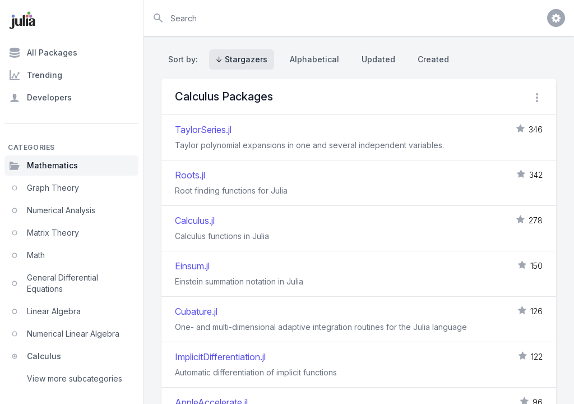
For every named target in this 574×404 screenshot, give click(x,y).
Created (433, 59)
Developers (40, 97)
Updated (378, 59)
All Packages (43, 52)
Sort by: (185, 59)
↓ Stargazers (241, 59)
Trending (35, 75)
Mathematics (43, 165)
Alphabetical (314, 59)
